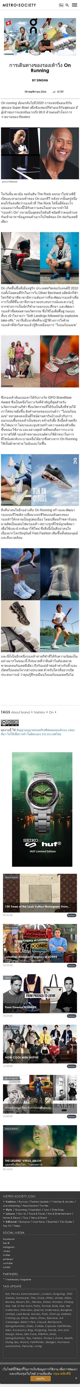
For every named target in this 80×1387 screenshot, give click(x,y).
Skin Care (30, 1334)
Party (36, 1305)
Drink (52, 1334)
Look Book (22, 1313)
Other (49, 1297)
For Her (44, 1205)
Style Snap (58, 1209)
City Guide (66, 1221)
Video (16, 1225)
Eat (7, 1293)
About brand (20, 712)
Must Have (39, 1221)
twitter (6, 1255)
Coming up (12, 1317)
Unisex (59, 1297)
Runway (23, 1201)
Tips (28, 1338)
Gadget (50, 1342)
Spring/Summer (15, 1326)
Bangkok (66, 1309)
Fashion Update (40, 1201)
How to (22, 1213)
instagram (8, 1247)
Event (59, 1338)
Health (68, 1338)
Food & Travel (37, 1213)
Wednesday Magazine (18, 1279)
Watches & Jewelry (62, 1201)
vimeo (6, 1251)
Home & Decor (12, 1217)
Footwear (63, 1342)
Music (24, 1317)
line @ (6, 1243)
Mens (33, 1317)
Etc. (28, 1301)
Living (38, 1346)
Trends (52, 1330)
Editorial (11, 1221)
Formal (46, 1305)
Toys (25, 1217)
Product (49, 1338)
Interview (26, 1309)
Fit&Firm (43, 1334)
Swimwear (22, 1297)
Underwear (52, 1309)
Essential (52, 1221)
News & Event (39, 1217)
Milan (67, 1297)
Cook (40, 1297)
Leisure (10, 1213)
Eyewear (52, 1317)
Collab (39, 1326)
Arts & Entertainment (59, 1213)
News (19, 1334)
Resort (20, 1301)
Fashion (39, 712)
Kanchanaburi (30, 1293)
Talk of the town (21, 1305)
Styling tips (11, 1342)
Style (9, 1209)
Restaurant (54, 1321)
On (51, 712)
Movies (35, 1313)
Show (41, 1317)
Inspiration (35, 1209)
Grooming (21, 1209)
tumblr (6, 1267)
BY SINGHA (40, 80)
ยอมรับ (40, 1378)
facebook (9, 1239)
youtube (8, 1263)
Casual (41, 1321)
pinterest (8, 1259)
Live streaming (11, 1205)
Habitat (66, 1313)
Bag (30, 1330)
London (46, 1293)
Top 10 (7, 1225)
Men (8, 1330)
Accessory (19, 1330)
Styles (29, 1326)
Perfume (27, 1346)
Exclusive (24, 1221)
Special (38, 1309)
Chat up (54, 1313)
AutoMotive (12, 1346)
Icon (46, 1209)
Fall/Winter (64, 1326)
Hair (61, 1305)
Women (57, 1301)
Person (15, 1293)
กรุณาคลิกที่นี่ (62, 1373)
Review (9, 1301)
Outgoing (59, 1293)
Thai (33, 1297)
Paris (45, 1313)
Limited (9, 1313)
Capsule (50, 1326)
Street (47, 1301)
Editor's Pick (28, 1321)
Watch (24, 1342)
